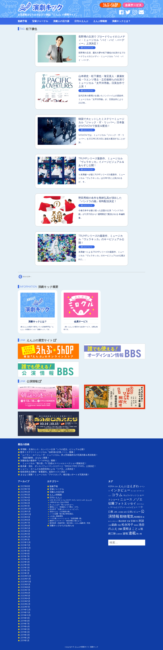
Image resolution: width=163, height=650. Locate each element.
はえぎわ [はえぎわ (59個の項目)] (133, 486)
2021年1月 (24, 573)
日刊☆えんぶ (81, 21)
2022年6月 (25, 525)
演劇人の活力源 (61, 21)
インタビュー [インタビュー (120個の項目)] (120, 490)
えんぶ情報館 (100, 21)
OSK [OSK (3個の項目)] (116, 486)
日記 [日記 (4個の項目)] (119, 525)
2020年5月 (25, 595)
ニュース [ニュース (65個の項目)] (126, 499)
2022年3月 (25, 534)
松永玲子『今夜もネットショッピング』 (64, 509)
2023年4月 (25, 497)
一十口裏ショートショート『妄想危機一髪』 (66, 518)
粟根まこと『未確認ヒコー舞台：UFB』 (64, 507)
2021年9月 (25, 550)
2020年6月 (25, 593)
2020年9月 (25, 584)
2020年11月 (25, 578)
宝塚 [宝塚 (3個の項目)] (128, 521)
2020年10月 (25, 581)
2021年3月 (25, 567)
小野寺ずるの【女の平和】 (60, 502)
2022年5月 (25, 528)
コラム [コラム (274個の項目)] (117, 494)
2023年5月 (25, 494)
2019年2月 (25, 637)
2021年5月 (25, 562)
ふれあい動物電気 (56, 516)
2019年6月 (25, 626)
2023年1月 (25, 506)
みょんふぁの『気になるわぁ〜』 (62, 505)
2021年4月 (25, 564)
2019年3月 (25, 635)
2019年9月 (25, 618)
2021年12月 (25, 542)
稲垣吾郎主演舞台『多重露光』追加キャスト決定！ (43, 471)
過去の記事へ (24, 277)
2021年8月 (25, 553)
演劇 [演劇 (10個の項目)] (120, 529)
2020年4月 (25, 598)
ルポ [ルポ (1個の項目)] (127, 507)
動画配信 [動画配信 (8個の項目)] (138, 517)
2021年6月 (25, 559)
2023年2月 (25, 503)
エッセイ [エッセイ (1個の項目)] (134, 491)
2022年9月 (25, 517)
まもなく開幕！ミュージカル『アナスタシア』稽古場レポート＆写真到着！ (55, 474)
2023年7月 (25, 489)
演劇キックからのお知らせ (62, 525)
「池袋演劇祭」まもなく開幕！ (34, 457)
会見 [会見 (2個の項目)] (125, 512)
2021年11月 (25, 545)
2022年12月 (25, 508)
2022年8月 (25, 520)
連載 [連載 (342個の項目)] (132, 533)
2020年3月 (25, 601)
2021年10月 (25, 548)
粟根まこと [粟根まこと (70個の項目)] (130, 528)
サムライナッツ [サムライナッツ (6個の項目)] (130, 495)
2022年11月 (25, 511)
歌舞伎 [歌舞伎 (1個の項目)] (136, 525)
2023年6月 (25, 492)
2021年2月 (25, 570)
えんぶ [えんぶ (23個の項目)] (122, 486)
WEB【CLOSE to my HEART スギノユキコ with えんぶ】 (71, 500)
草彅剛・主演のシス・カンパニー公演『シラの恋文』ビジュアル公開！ (53, 449)
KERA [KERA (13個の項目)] (111, 486)
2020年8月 (25, 587)
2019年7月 (25, 623)
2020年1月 (25, 607)
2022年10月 (25, 514)
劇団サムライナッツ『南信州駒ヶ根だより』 (66, 521)
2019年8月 (25, 621)
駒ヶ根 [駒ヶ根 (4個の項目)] (139, 534)
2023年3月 (25, 500)
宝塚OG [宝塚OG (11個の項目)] (134, 520)
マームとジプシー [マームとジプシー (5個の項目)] (117, 507)
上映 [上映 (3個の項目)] (115, 512)
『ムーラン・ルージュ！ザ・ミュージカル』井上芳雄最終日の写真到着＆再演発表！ (59, 455)
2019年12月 (25, 609)
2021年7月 (25, 556)
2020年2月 (25, 604)
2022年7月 (25, 522)
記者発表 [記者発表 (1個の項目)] (119, 534)
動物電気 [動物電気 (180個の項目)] (127, 516)
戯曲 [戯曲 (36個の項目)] (114, 524)
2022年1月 (25, 539)
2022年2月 (25, 536)
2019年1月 (24, 640)
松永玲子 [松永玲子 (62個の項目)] (127, 524)
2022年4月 (25, 531)
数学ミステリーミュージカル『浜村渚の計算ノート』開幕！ (47, 452)
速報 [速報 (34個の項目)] (125, 533)
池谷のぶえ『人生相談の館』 (60, 511)
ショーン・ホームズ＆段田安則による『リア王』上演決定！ (47, 469)
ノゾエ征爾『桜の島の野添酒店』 (62, 514)
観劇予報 (22, 21)
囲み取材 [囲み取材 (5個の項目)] (122, 521)
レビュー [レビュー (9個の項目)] (133, 507)
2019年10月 (25, 615)
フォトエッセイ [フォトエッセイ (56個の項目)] (125, 503)
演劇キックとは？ (121, 21)
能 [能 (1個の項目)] (139, 529)
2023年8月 (25, 486)
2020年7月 (25, 590)
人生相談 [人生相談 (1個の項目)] (120, 512)
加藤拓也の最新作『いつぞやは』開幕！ (38, 460)
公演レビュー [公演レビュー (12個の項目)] (133, 511)
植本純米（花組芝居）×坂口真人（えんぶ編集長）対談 (70, 523)
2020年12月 (25, 576)
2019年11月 (25, 612)
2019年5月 (25, 629)
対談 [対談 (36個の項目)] (141, 520)
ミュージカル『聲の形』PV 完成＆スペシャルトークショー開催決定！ (53, 463)
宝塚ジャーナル (40, 21)
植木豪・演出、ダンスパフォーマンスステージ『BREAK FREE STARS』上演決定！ (58, 466)
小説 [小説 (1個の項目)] (109, 525)
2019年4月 (25, 632)
